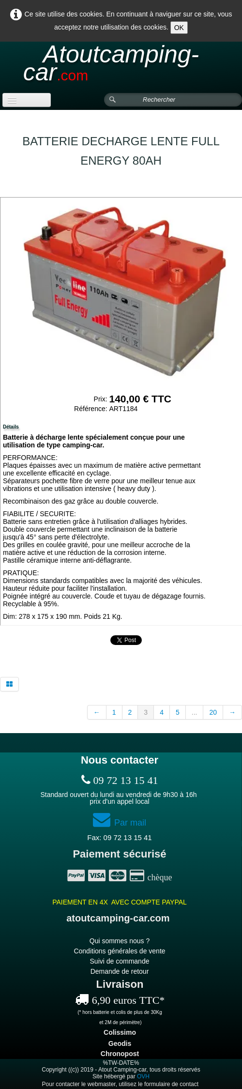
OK (179, 27)
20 (213, 712)
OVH (143, 1076)
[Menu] (26, 100)
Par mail (119, 823)
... (194, 712)
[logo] (121, 68)
